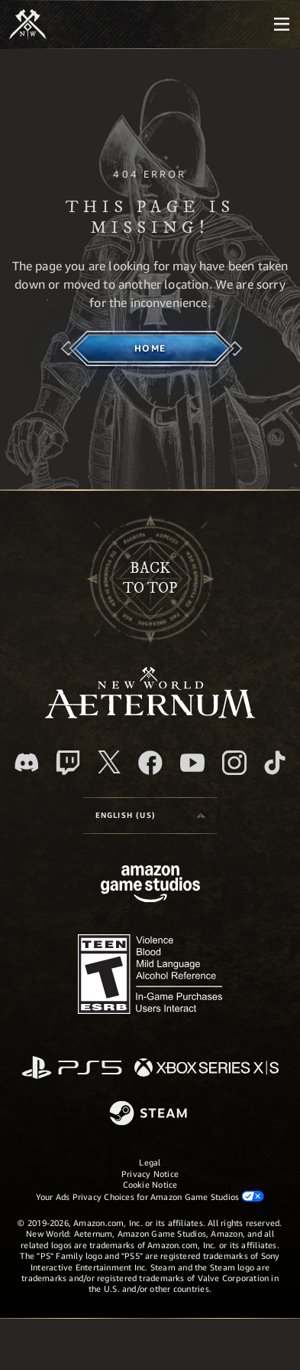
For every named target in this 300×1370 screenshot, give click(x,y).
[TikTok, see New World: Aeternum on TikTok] (274, 762)
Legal (149, 1162)
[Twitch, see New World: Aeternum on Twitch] (68, 762)
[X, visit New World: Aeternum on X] (109, 761)
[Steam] (150, 1114)
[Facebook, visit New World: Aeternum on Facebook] (150, 762)
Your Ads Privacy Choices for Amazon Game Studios (150, 1196)
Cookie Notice (150, 1184)
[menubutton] (281, 24)
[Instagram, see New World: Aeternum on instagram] (234, 762)
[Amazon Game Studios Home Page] (150, 885)
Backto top (150, 578)
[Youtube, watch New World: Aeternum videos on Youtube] (192, 762)
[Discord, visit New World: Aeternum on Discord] (27, 762)
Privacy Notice (150, 1174)
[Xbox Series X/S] (206, 1068)
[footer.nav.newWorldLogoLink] (150, 714)
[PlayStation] (71, 1068)
